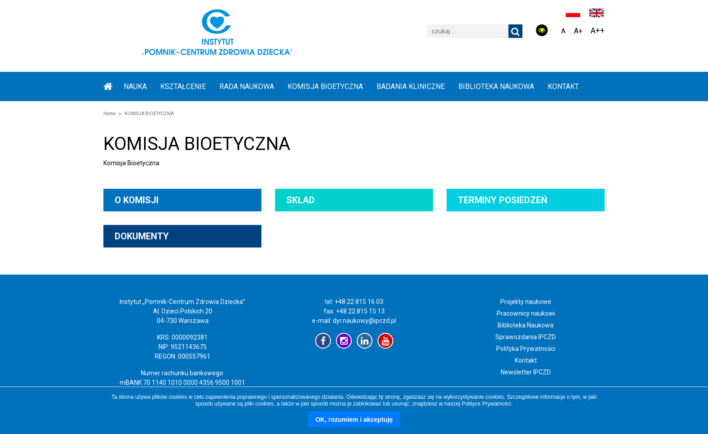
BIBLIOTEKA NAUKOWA (496, 86)
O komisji (136, 200)
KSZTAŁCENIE (183, 86)
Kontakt (563, 86)
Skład (300, 200)
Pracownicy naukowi (526, 313)
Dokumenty (142, 236)
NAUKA (135, 86)
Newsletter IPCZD (526, 372)
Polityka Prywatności (525, 348)
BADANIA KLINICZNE (411, 86)
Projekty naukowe (525, 301)
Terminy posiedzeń (502, 200)
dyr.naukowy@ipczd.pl (364, 320)
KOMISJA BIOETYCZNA (325, 86)
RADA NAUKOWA (246, 86)
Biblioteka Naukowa (526, 325)
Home (109, 113)
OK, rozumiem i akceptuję (353, 419)
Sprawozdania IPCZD (525, 337)
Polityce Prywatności (486, 404)
